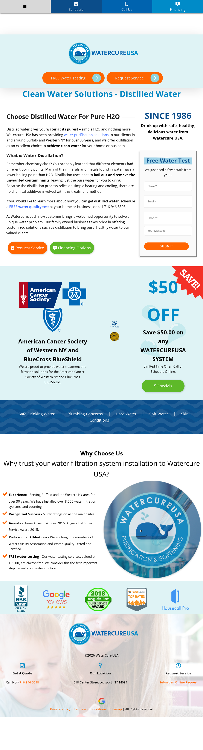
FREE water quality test (29, 206)
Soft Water (158, 413)
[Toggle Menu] (25, 6)
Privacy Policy (60, 709)
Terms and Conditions (90, 709)
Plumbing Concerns (85, 413)
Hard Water (126, 413)
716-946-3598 (114, 206)
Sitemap (116, 709)
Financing (177, 7)
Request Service (27, 247)
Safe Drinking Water (37, 413)
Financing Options (72, 247)
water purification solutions (86, 134)
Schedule (76, 7)
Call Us (126, 7)
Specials (163, 385)
